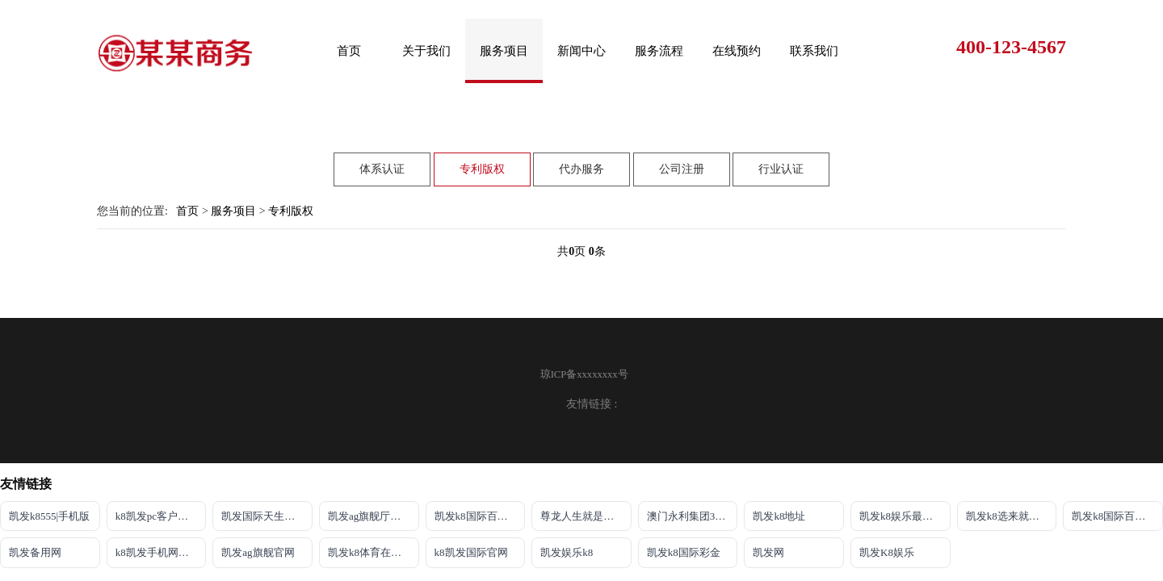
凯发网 (768, 552)
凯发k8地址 (779, 516)
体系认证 (382, 152)
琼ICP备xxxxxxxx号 (584, 374)
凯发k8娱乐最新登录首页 (905, 516)
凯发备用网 (35, 552)
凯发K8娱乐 (886, 552)
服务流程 (659, 50)
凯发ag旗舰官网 (257, 552)
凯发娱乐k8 (566, 552)
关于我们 (426, 50)
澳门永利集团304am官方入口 (692, 516)
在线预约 (736, 50)
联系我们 (814, 50)
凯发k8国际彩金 (683, 552)
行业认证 (781, 152)
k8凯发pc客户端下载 (161, 516)
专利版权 (482, 152)
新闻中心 (581, 50)
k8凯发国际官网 (471, 552)
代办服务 (581, 152)
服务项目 (504, 50)
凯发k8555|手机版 (49, 516)
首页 (349, 50)
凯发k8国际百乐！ (477, 516)
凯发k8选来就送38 (1008, 516)
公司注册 (681, 152)
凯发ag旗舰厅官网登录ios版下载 (373, 516)
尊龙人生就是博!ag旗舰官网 (586, 516)
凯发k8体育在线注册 (373, 552)
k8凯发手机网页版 (157, 552)
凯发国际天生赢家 (263, 516)
